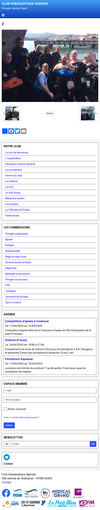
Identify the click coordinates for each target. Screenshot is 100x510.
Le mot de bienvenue (16, 152)
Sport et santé (13, 302)
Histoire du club (13, 175)
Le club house (12, 192)
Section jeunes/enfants (18, 262)
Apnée (9, 239)
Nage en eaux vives (15, 256)
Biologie (9, 245)
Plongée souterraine (16, 279)
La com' (9, 187)
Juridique (10, 291)
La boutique (11, 204)
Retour (50, 113)
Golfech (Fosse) (16, 340)
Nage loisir (11, 268)
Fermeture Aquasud (19, 359)
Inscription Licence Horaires (20, 164)
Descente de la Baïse (16, 296)
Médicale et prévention (17, 273)
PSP (7, 285)
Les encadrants (13, 169)
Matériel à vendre (14, 198)
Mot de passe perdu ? (29, 417)
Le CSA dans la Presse (17, 209)
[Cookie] (7, 503)
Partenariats (12, 215)
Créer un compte (11, 417)
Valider (9, 425)
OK (93, 444)
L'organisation (13, 158)
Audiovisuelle (12, 251)
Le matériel (11, 181)
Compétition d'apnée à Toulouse (27, 321)
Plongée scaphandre (16, 233)
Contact (6, 482)
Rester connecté (15, 409)
